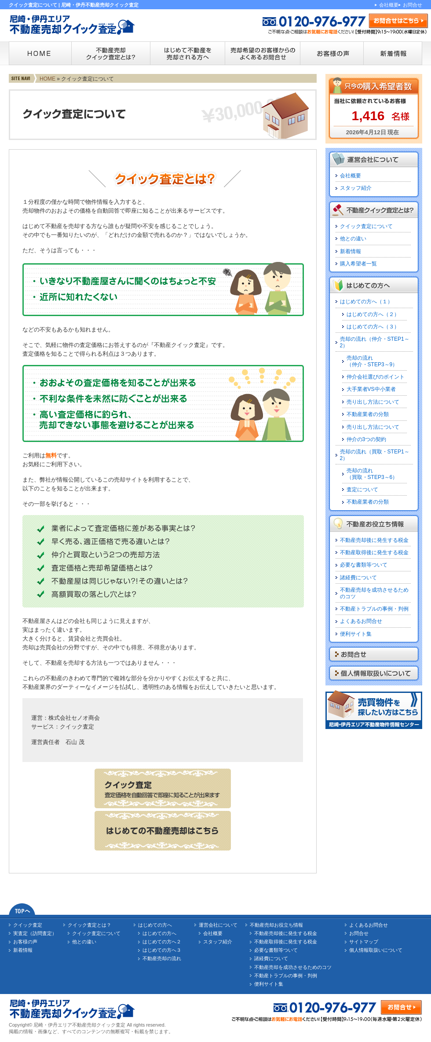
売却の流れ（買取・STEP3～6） (372, 474)
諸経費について (358, 577)
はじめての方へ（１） (366, 301)
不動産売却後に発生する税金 (374, 540)
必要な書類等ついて (363, 565)
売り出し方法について (373, 402)
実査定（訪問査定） (35, 933)
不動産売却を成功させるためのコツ (293, 967)
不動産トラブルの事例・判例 (374, 609)
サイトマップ (363, 941)
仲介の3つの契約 (367, 439)
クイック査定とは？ (89, 925)
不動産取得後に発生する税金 (374, 552)
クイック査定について (366, 226)
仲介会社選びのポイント (376, 377)
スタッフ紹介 (356, 188)
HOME (47, 79)
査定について (362, 489)
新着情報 (350, 251)
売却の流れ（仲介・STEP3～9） (372, 361)
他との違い (353, 239)
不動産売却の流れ (161, 958)
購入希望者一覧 (358, 264)
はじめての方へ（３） (373, 327)
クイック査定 (27, 925)
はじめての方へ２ (161, 941)
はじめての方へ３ (161, 950)
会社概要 (388, 4)
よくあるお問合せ (361, 621)
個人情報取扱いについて (375, 950)
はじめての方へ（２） (373, 314)
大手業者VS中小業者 (371, 389)
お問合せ (412, 4)
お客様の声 (25, 941)
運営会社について (218, 925)
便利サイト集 (356, 634)
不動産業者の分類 (368, 414)
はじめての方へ (155, 925)
